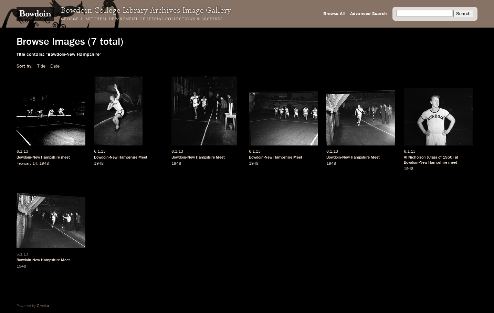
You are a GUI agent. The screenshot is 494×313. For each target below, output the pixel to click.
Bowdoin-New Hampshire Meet (120, 157)
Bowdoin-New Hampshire (38, 157)
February (24, 164)
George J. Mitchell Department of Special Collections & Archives (142, 19)
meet (65, 157)
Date (55, 66)
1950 (447, 157)
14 (34, 164)
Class (432, 157)
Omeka (43, 306)
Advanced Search (368, 13)
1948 (44, 164)
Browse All (334, 13)
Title (41, 66)
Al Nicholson (415, 157)
